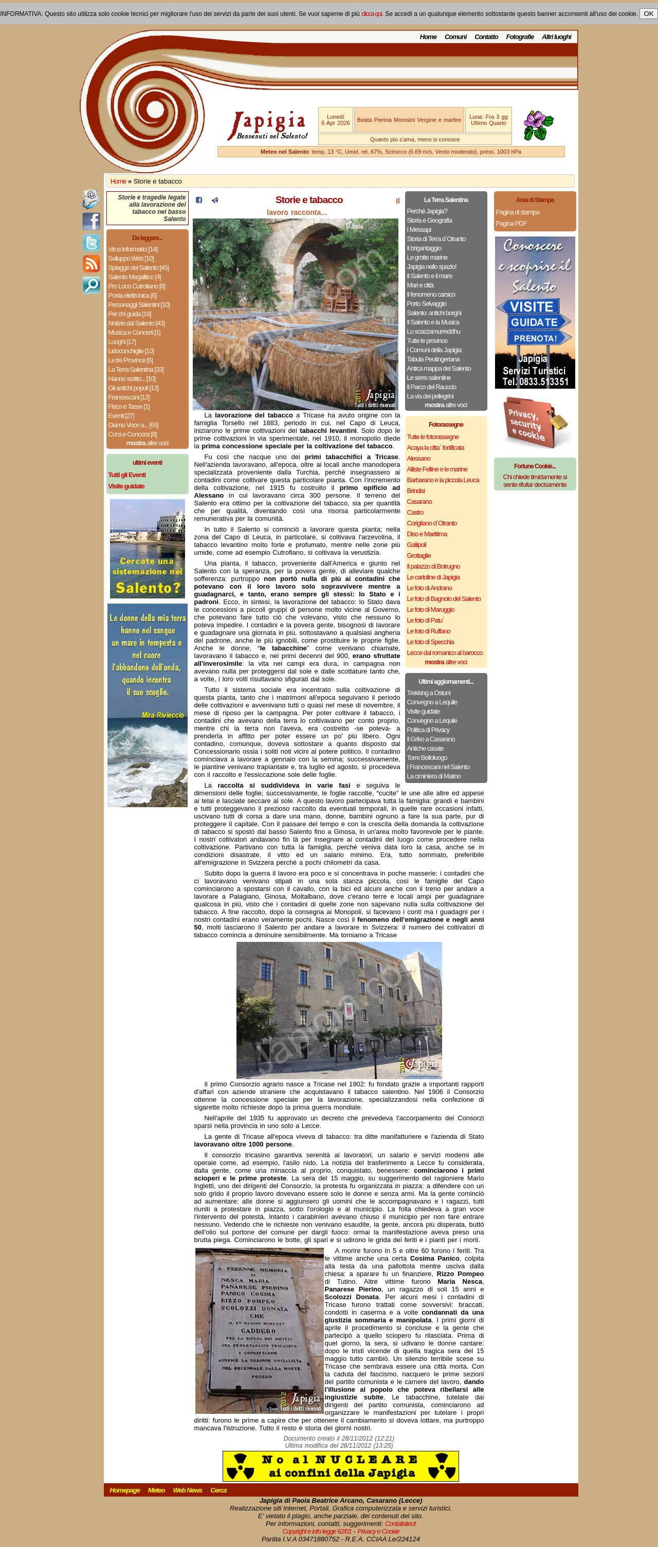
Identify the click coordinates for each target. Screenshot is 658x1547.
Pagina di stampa (517, 212)
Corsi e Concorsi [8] (132, 434)
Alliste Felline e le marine (437, 469)
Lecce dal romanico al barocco (445, 653)
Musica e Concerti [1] (134, 332)
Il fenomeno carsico (431, 294)
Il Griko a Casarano (431, 739)
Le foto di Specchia (430, 642)
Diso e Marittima (427, 534)
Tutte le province (427, 340)
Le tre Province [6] (130, 360)
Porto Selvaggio (427, 303)
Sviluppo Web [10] (131, 258)
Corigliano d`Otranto (432, 523)
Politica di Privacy (428, 730)
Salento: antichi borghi (434, 313)
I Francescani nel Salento (438, 767)
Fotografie (520, 37)
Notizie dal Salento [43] (136, 323)
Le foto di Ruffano (428, 631)
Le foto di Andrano (429, 588)
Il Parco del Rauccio (431, 387)
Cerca (218, 1490)
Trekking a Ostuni (428, 693)
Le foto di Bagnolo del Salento (444, 599)
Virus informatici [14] (133, 249)
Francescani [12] (129, 397)
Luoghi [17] (122, 341)
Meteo (156, 1490)
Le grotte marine (427, 257)
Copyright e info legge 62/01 (317, 1531)
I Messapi (419, 229)
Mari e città (420, 285)
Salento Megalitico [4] (134, 277)
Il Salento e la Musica (433, 322)
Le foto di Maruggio (430, 609)
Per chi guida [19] (129, 314)
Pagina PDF (511, 223)
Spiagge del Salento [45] (138, 267)
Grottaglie (419, 555)
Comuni (455, 37)
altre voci (147, 443)
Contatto (486, 37)
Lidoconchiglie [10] (131, 351)
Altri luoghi (556, 37)
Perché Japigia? (427, 211)
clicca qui (371, 13)
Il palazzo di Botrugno (433, 566)
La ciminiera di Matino (434, 776)
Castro (415, 512)
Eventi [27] (121, 416)
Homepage (125, 1490)
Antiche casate (425, 748)
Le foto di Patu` (425, 620)
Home (428, 37)
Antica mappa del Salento (439, 368)
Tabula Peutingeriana (433, 359)
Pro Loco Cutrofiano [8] (137, 286)
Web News (188, 1490)
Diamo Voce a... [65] (133, 425)
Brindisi (416, 491)
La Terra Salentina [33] (136, 369)
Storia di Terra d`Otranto (436, 239)
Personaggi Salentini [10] (139, 304)
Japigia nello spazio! (431, 266)
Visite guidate (423, 711)
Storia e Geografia (429, 220)
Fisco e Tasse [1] (129, 406)
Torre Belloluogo (427, 757)
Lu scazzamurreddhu (433, 331)
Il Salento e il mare (429, 276)
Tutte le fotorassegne (433, 437)
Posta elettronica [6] (132, 295)
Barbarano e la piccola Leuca (443, 480)
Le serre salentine (429, 377)
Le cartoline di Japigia (433, 577)
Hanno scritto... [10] (132, 379)
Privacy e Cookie (378, 1531)
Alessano (418, 458)
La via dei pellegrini (430, 396)
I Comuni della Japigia (434, 350)
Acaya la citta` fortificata (435, 447)
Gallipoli (416, 545)
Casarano (419, 501)
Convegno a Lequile (432, 702)
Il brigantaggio (424, 248)
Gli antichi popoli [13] (133, 388)
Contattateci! (400, 1523)
